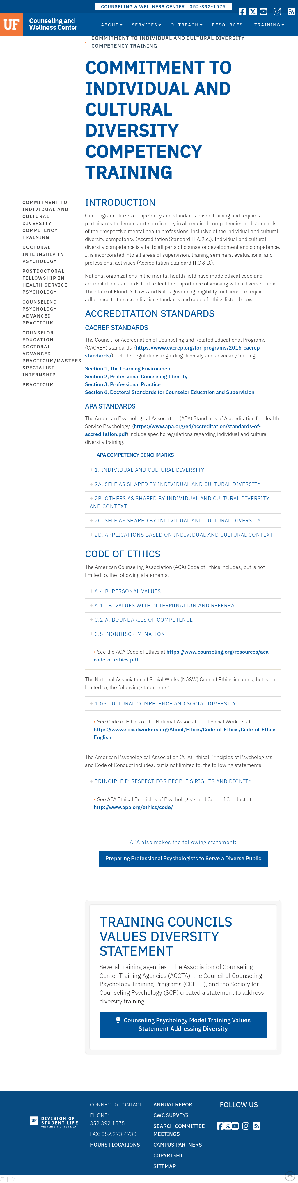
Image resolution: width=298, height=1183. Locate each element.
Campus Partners (177, 1144)
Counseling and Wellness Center (53, 24)
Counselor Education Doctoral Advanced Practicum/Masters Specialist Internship (49, 353)
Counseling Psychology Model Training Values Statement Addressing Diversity (183, 1024)
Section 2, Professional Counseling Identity (136, 376)
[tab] (183, 470)
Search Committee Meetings (179, 1130)
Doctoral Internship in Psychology (43, 254)
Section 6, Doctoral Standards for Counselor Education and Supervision (169, 392)
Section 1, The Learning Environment (128, 368)
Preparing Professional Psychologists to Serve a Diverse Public (183, 858)
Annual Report (174, 1104)
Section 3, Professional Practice (123, 384)
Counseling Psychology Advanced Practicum (39, 312)
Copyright (168, 1155)
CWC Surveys (171, 1115)
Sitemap (164, 1166)
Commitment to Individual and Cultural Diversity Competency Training (45, 219)
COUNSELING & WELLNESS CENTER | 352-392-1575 (163, 6)
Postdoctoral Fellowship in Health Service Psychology (45, 281)
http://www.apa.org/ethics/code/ (133, 807)
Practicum (38, 384)
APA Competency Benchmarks (135, 455)
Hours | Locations (115, 1144)
